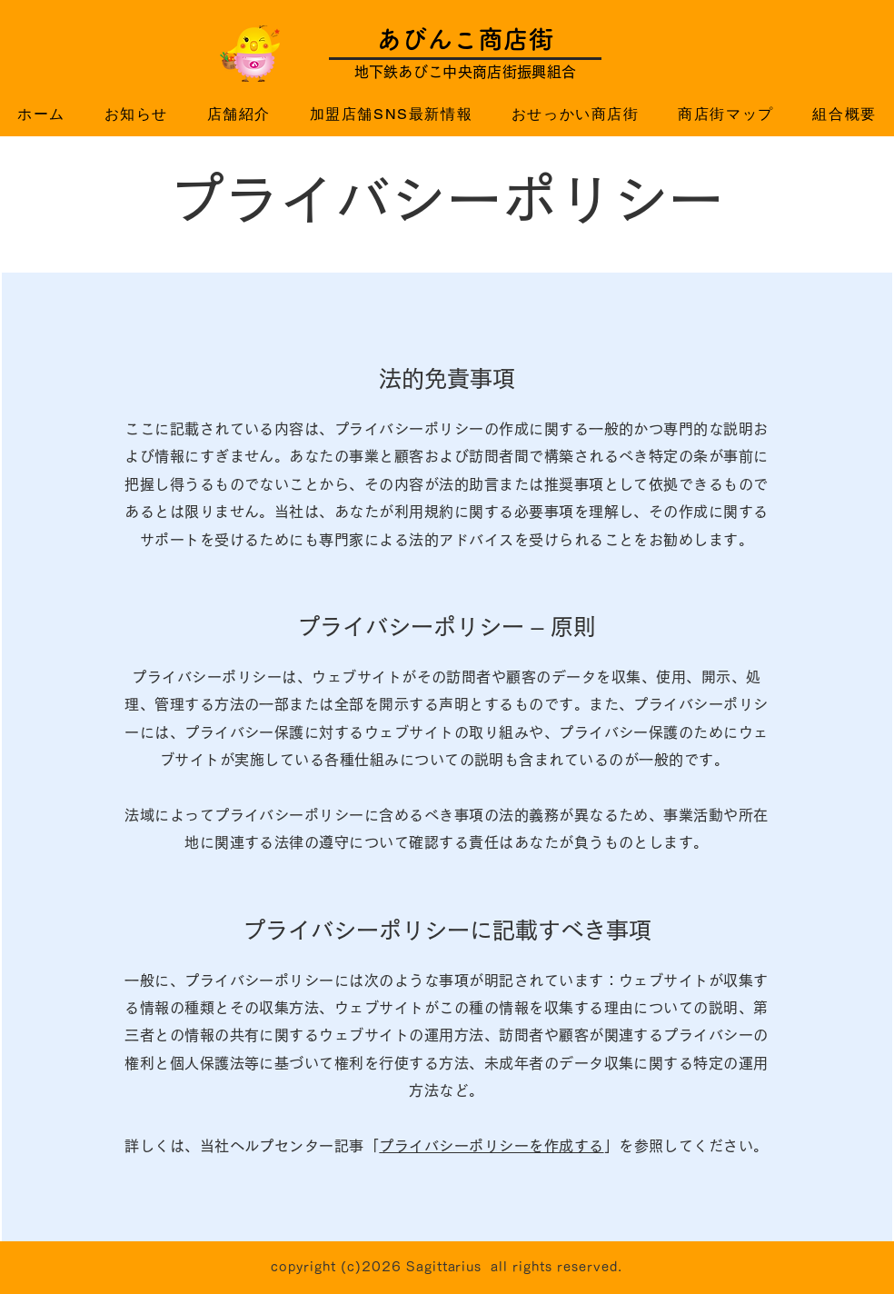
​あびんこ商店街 (465, 39)
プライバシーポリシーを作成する (491, 1146)
